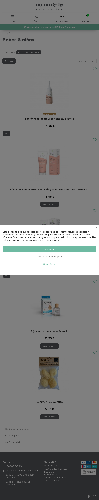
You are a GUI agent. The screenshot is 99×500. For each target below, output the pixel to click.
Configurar (49, 263)
